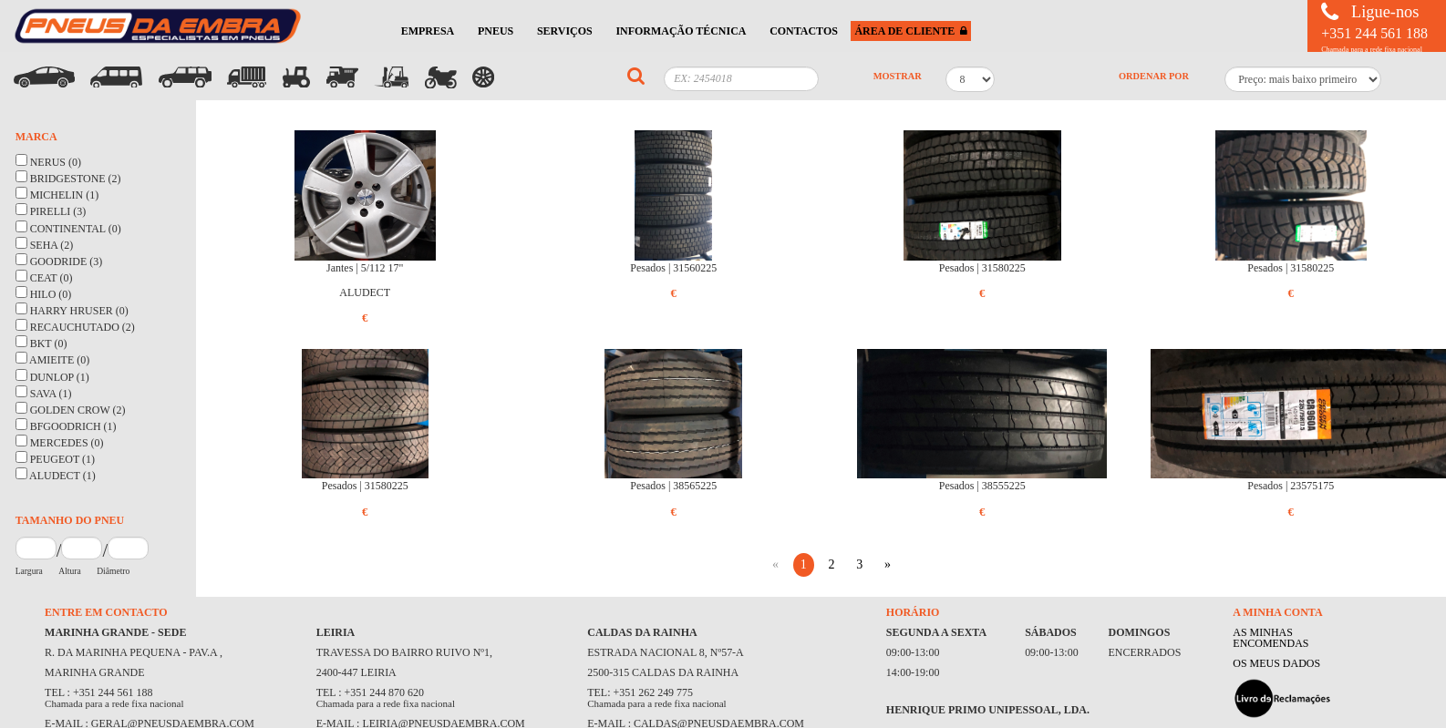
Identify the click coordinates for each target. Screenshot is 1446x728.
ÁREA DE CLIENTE (910, 31)
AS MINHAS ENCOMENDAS (1270, 638)
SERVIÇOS (565, 31)
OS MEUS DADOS (1276, 663)
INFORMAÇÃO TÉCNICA (680, 31)
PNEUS (495, 31)
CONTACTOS (803, 31)
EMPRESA (428, 31)
